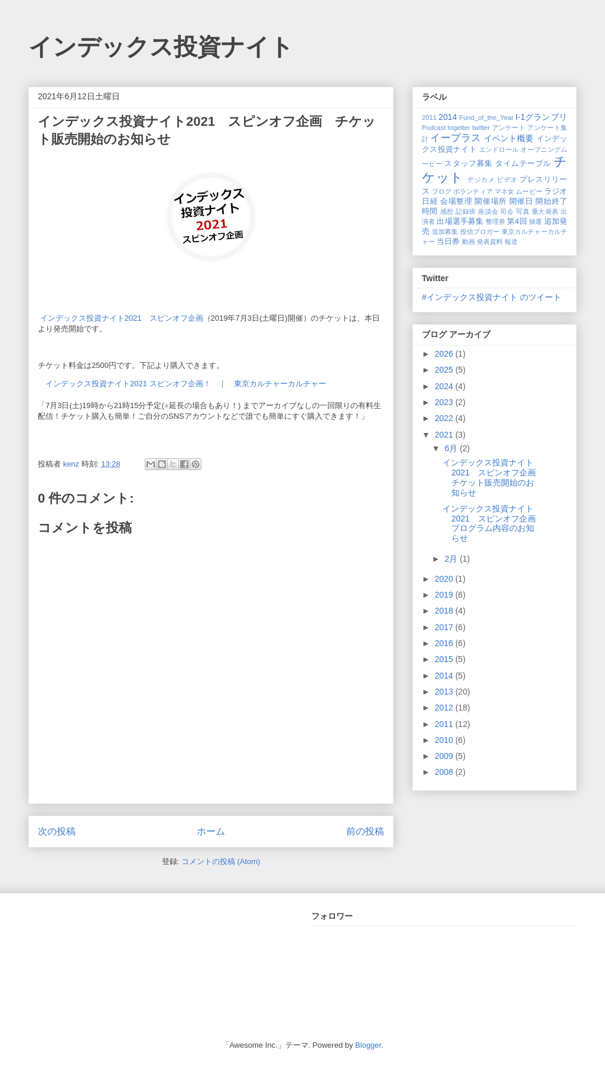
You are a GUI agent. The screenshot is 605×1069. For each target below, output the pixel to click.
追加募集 (445, 231)
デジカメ (481, 179)
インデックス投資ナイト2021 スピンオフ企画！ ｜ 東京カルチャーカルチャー (185, 383)
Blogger (368, 1045)
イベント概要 (509, 138)
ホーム (211, 831)
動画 (468, 241)
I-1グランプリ (541, 117)
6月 (452, 448)
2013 (445, 691)
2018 (445, 610)
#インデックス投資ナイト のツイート (491, 297)
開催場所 (490, 201)
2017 (445, 627)
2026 (445, 353)
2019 (445, 594)
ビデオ (507, 179)
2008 (445, 772)
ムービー (529, 191)
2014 (447, 117)
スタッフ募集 (468, 163)
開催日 (521, 201)
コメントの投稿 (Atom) (221, 861)
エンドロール (499, 149)
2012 (445, 707)
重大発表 (545, 211)
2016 (445, 643)
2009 (445, 756)
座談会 (488, 211)
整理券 (495, 221)
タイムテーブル (523, 163)
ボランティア (473, 191)
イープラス (455, 138)
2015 (445, 659)
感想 (447, 211)
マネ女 (504, 191)
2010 (445, 740)
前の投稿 (365, 831)
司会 (507, 211)
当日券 (448, 241)
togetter (459, 127)
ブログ (441, 191)
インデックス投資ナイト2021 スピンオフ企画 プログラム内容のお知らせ (493, 523)
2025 (445, 369)
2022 (445, 418)
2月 (452, 558)
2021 (445, 434)
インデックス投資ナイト (161, 47)
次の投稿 (57, 831)
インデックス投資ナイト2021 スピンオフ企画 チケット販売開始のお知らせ (493, 477)
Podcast (433, 127)
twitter (481, 127)
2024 (445, 386)
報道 (511, 241)
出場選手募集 (460, 221)
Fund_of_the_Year (486, 117)
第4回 (516, 221)
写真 (522, 211)
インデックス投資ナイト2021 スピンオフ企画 (121, 318)
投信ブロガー (480, 231)
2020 (445, 579)
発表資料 (490, 241)
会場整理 (456, 201)
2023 (445, 402)
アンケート (509, 127)
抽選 (535, 221)
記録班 (466, 211)
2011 (429, 117)
